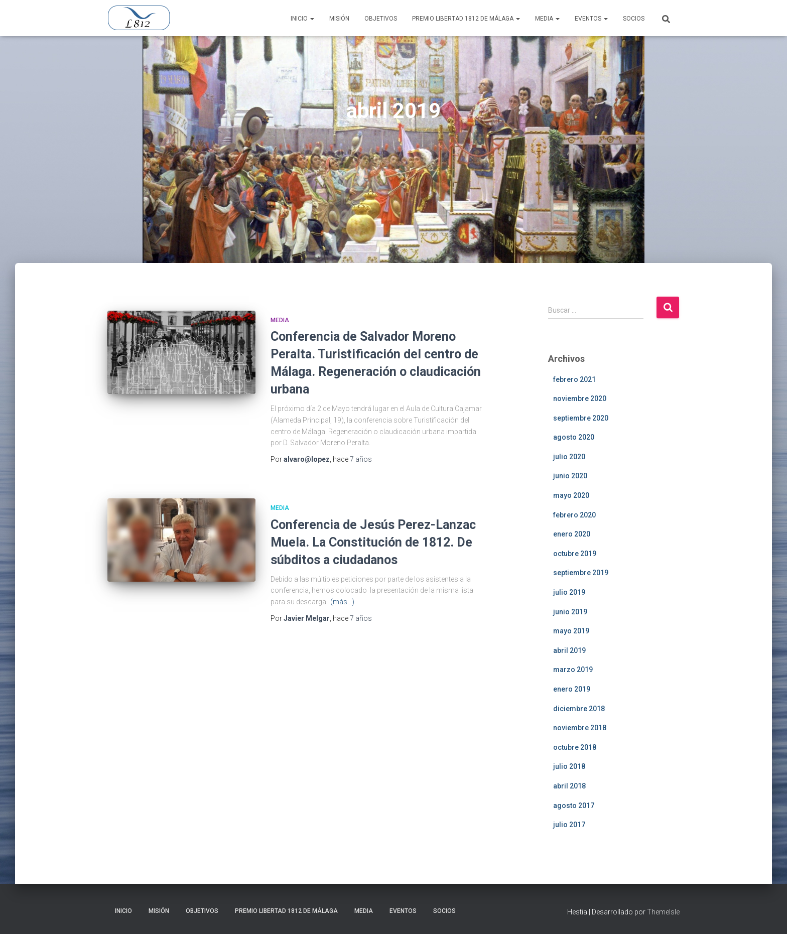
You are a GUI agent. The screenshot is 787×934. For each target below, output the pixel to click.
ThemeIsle (663, 912)
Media (547, 18)
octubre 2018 (574, 747)
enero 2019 (571, 689)
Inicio (302, 18)
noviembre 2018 (579, 728)
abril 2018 (569, 786)
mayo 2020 (571, 495)
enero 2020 (571, 534)
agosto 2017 (573, 806)
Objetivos (380, 18)
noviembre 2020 (579, 398)
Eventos (591, 18)
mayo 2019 (571, 631)
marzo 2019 (573, 669)
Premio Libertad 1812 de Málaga (466, 18)
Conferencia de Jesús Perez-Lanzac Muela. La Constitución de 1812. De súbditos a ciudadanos (373, 542)
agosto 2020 (573, 437)
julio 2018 (569, 766)
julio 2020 (569, 457)
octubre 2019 (574, 554)
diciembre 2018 (579, 709)
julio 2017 (569, 825)
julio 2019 (569, 592)
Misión (339, 18)
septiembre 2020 (580, 418)
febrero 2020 (574, 515)
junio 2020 (570, 476)
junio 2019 (570, 612)
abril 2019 (569, 650)
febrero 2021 (574, 379)
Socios (633, 18)
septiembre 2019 (580, 573)
